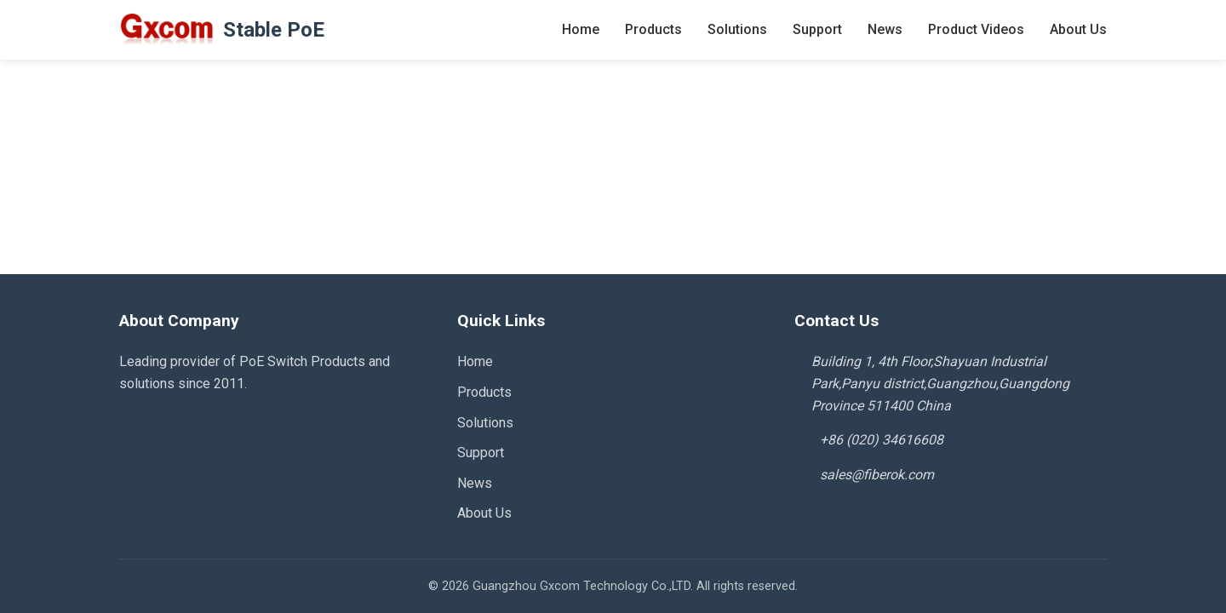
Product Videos (976, 29)
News (885, 29)
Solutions (737, 29)
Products (653, 29)
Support (817, 29)
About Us (1078, 29)
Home (580, 29)
